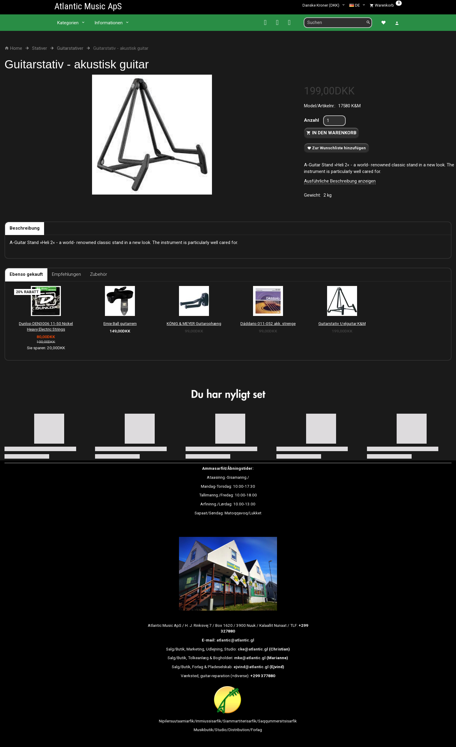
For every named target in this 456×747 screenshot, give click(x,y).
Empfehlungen (66, 274)
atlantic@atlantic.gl (235, 640)
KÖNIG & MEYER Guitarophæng (194, 323)
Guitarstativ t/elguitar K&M (342, 323)
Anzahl (312, 120)
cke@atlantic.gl (253, 649)
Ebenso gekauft (26, 274)
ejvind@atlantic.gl (251, 666)
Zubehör (98, 274)
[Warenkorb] (386, 5)
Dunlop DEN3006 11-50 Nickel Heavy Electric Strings (46, 326)
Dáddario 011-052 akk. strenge (268, 323)
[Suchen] (368, 22)
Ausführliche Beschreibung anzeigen (340, 181)
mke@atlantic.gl (250, 657)
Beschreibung (25, 228)
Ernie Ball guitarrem (120, 323)
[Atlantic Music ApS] (88, 6)
